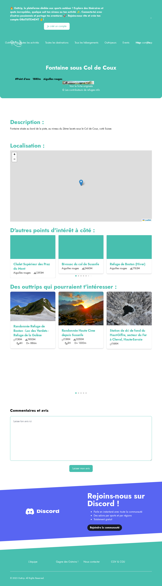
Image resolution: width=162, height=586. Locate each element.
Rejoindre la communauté (104, 527)
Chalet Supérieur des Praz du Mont (31, 266)
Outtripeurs (110, 42)
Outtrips (9, 42)
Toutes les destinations (56, 42)
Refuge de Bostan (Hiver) (127, 264)
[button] (81, 183)
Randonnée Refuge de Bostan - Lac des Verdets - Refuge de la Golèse (31, 331)
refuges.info (93, 90)
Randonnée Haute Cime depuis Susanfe (78, 332)
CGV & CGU (118, 562)
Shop (149, 42)
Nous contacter (92, 562)
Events (126, 42)
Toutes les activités (29, 42)
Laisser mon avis (81, 468)
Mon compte (143, 42)
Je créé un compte (56, 26)
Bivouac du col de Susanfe (80, 264)
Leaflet (147, 220)
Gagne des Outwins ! (67, 562)
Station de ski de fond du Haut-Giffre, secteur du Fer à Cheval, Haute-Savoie (128, 335)
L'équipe (32, 562)
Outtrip (21, 578)
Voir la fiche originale (81, 86)
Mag (138, 42)
